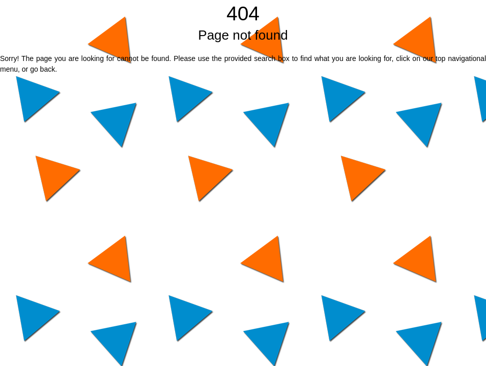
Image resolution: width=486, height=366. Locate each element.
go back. (43, 69)
